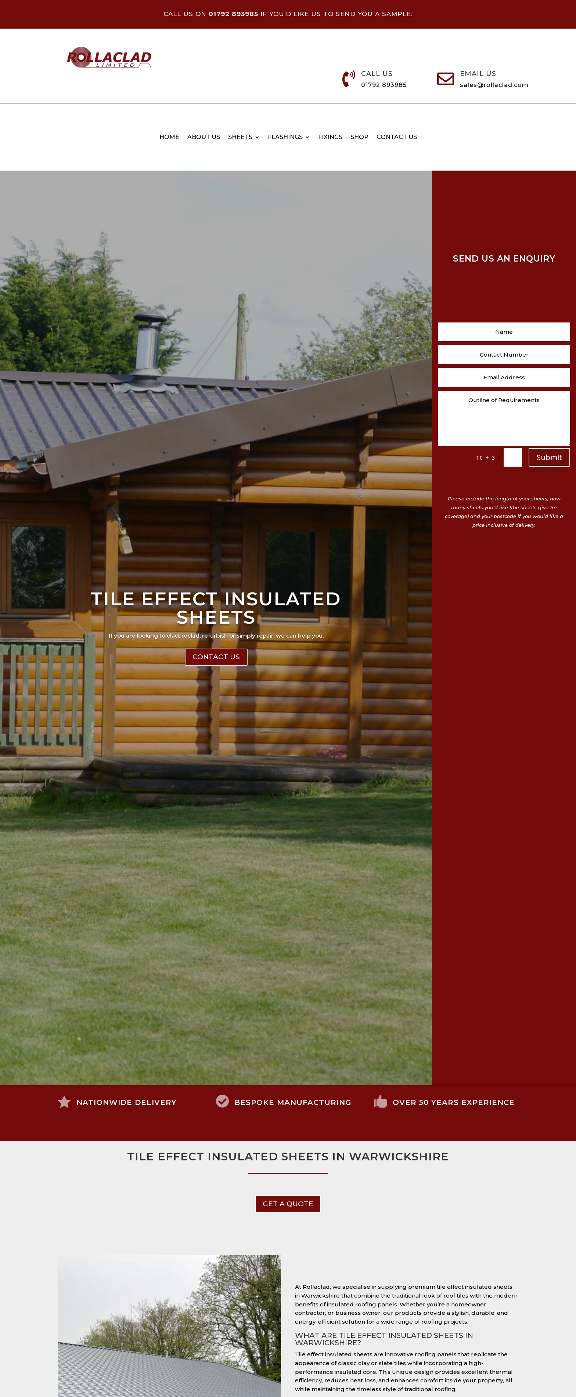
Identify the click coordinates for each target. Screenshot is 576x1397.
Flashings (285, 138)
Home (169, 138)
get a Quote (288, 1204)
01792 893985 (384, 84)
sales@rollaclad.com (494, 84)
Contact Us (216, 661)
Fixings (330, 138)
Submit (549, 457)
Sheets (240, 138)
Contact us (397, 138)
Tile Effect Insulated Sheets (216, 611)
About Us (203, 138)
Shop (359, 138)
